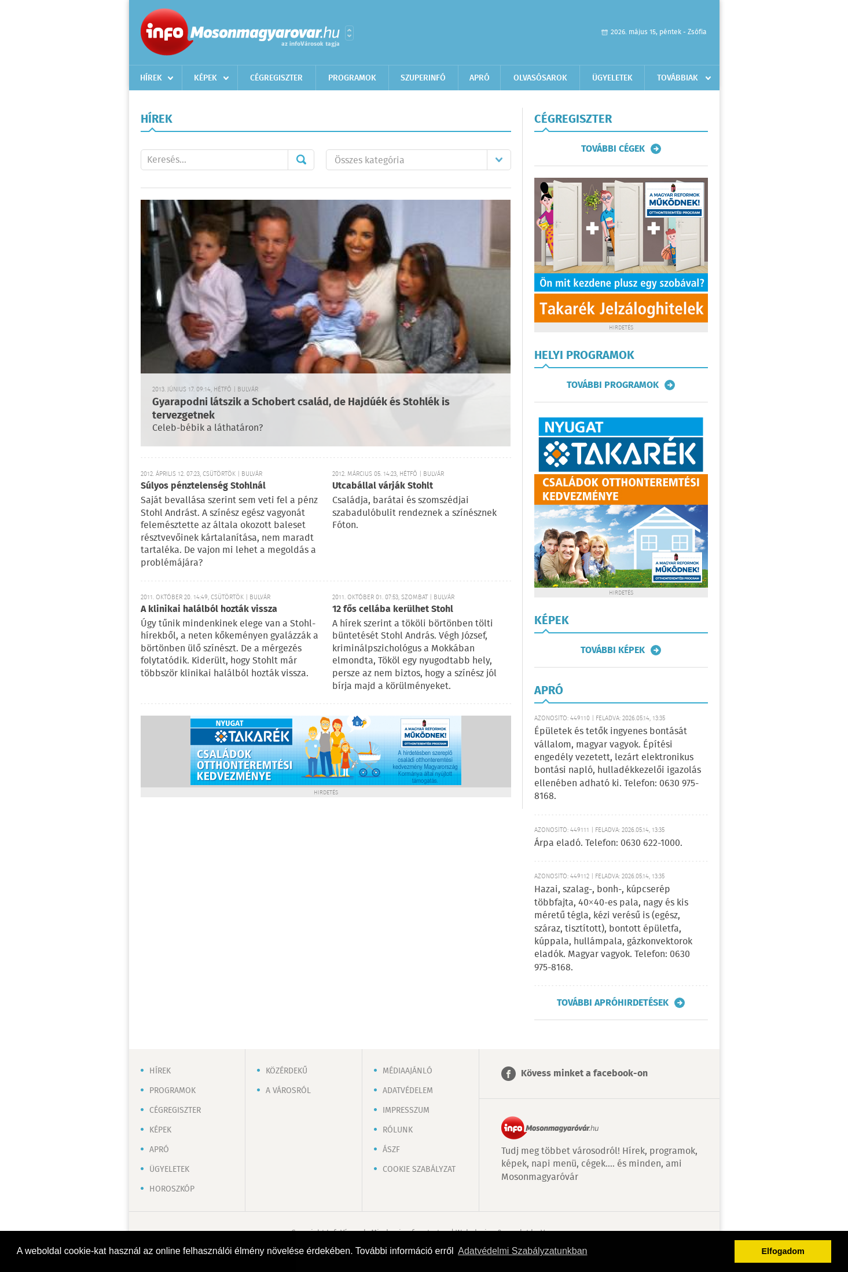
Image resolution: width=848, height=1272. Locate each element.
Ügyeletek (612, 78)
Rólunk (398, 1130)
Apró (479, 78)
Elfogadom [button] (783, 1251)
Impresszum (406, 1110)
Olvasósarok (540, 78)
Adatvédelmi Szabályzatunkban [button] (522, 1251)
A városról (288, 1090)
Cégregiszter (276, 78)
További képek (613, 650)
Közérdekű (286, 1071)
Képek (205, 78)
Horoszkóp (171, 1189)
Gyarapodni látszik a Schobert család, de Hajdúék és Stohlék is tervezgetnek (301, 409)
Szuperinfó (423, 78)
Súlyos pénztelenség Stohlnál (203, 486)
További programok (613, 385)
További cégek (613, 149)
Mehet (301, 159)
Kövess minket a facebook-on (584, 1073)
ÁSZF (391, 1149)
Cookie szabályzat (419, 1169)
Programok (352, 78)
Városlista (349, 33)
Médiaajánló (407, 1071)
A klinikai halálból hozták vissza (209, 609)
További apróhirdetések (613, 1003)
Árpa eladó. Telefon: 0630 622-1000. (608, 843)
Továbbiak (677, 78)
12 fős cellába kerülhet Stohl (392, 609)
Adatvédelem (408, 1090)
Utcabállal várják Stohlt (382, 486)
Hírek (151, 78)
